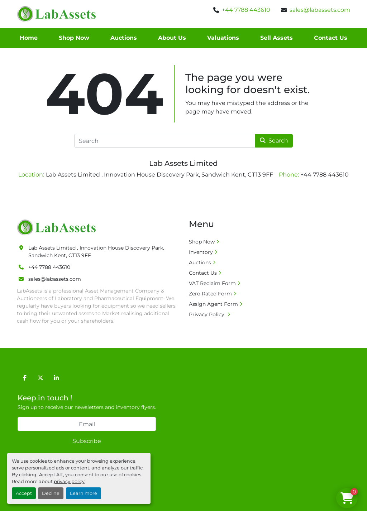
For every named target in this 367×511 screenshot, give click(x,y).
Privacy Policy (207, 314)
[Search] (164, 141)
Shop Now (74, 37)
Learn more (83, 493)
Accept (24, 493)
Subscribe (86, 441)
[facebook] (25, 378)
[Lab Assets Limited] (58, 227)
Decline (50, 493)
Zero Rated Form (210, 293)
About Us (172, 37)
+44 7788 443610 (246, 9)
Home (29, 37)
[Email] (87, 424)
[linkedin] (56, 378)
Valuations (223, 37)
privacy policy (69, 481)
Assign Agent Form (213, 304)
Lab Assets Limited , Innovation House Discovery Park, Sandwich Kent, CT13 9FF (96, 252)
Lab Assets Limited (183, 163)
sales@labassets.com (320, 9)
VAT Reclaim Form (212, 283)
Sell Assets (276, 37)
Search (274, 140)
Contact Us (330, 37)
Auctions (123, 37)
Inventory (201, 252)
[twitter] (40, 378)
